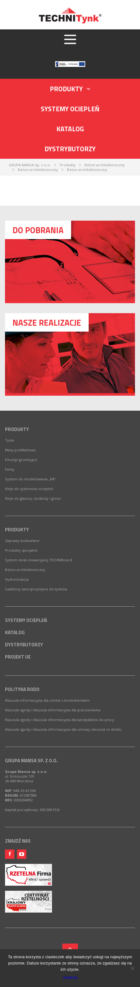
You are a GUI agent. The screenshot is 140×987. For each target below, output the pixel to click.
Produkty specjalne (21, 550)
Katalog (70, 129)
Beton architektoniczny (25, 569)
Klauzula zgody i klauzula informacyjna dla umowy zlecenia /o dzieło (63, 729)
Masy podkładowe (20, 450)
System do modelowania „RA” (30, 479)
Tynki (9, 440)
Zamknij (70, 977)
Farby (9, 469)
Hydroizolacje (17, 579)
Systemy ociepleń (70, 109)
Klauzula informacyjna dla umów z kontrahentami (47, 700)
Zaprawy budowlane (22, 540)
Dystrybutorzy (70, 149)
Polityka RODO (22, 689)
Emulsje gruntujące (21, 459)
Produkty (17, 429)
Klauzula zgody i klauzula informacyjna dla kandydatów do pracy (59, 719)
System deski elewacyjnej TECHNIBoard (38, 560)
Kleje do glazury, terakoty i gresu (33, 498)
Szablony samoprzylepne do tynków (36, 589)
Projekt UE (18, 656)
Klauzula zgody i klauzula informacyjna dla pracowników (53, 710)
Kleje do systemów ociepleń (29, 488)
